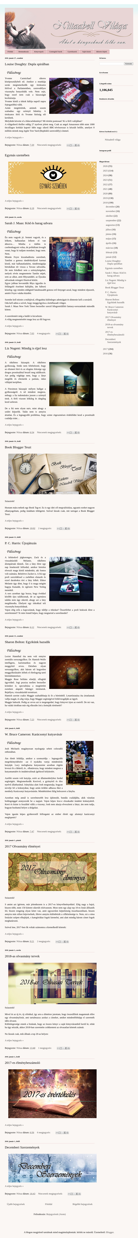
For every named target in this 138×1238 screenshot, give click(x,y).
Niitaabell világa (112, 139)
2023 (105, 180)
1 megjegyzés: (45, 1048)
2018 (105, 202)
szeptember (111, 220)
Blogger (110, 1232)
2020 (105, 193)
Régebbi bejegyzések (82, 1204)
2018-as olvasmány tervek (22, 956)
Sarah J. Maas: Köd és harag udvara (28, 223)
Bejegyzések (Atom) (56, 1214)
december (111, 206)
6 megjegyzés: (44, 1132)
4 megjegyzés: (44, 333)
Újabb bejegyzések (16, 1204)
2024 (105, 175)
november (111, 211)
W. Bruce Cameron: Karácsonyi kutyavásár (33, 734)
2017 (105, 349)
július (109, 229)
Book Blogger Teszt (18, 447)
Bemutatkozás (23, 52)
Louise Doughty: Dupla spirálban (27, 64)
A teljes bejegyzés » (14, 137)
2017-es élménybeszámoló (22, 1062)
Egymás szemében (17, 155)
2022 (105, 184)
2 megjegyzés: (45, 528)
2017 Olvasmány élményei (22, 846)
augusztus (111, 225)
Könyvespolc (39, 52)
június (109, 234)
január (109, 257)
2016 (105, 353)
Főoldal (10, 52)
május (109, 238)
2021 (105, 189)
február (109, 252)
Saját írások (86, 52)
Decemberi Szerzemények (22, 1147)
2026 (105, 166)
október (110, 216)
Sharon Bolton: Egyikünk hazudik (27, 642)
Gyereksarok (72, 52)
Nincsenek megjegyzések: (49, 145)
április (109, 243)
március (110, 248)
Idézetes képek (101, 52)
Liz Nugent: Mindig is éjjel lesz (26, 348)
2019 (105, 198)
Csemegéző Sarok (55, 52)
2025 (105, 170)
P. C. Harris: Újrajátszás (21, 543)
